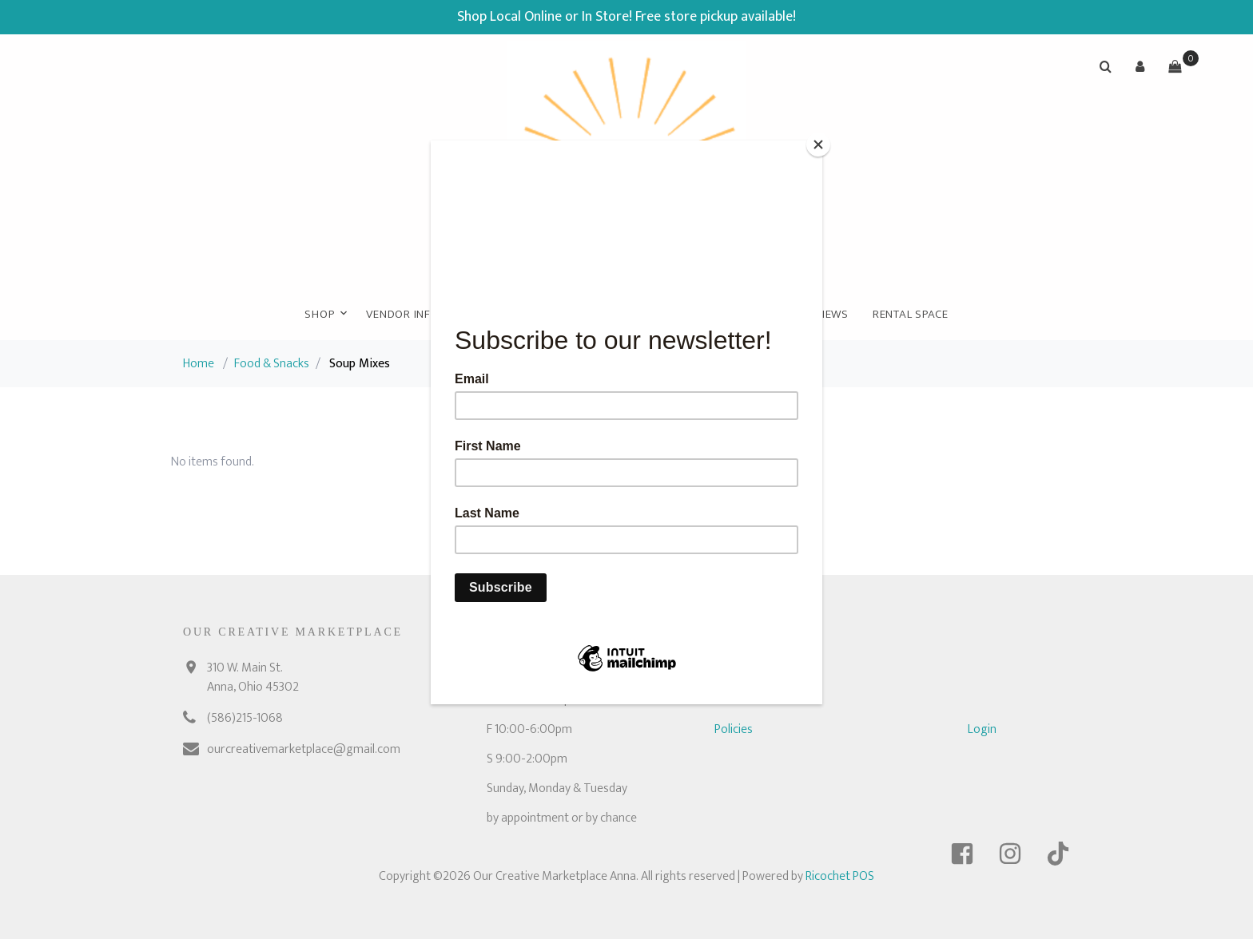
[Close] (818, 144)
